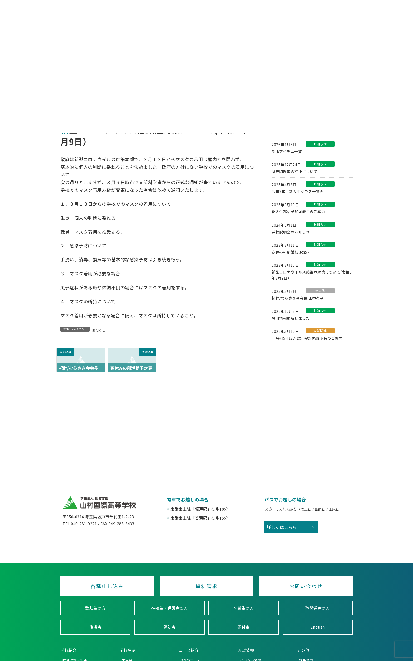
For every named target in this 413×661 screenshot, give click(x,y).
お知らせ (98, 330)
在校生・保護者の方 (169, 608)
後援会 (95, 627)
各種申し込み (107, 586)
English (317, 627)
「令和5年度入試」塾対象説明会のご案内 (307, 338)
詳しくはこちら (282, 527)
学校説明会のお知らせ (291, 231)
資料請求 (206, 586)
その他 (320, 290)
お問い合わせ (305, 586)
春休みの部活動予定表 (291, 252)
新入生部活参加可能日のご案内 (298, 211)
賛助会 (169, 627)
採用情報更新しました (291, 318)
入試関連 (320, 330)
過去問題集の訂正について (294, 171)
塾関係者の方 (317, 608)
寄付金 (243, 627)
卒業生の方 (243, 608)
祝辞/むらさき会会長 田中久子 (298, 298)
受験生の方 (95, 608)
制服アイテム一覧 (287, 151)
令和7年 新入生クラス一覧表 (297, 191)
